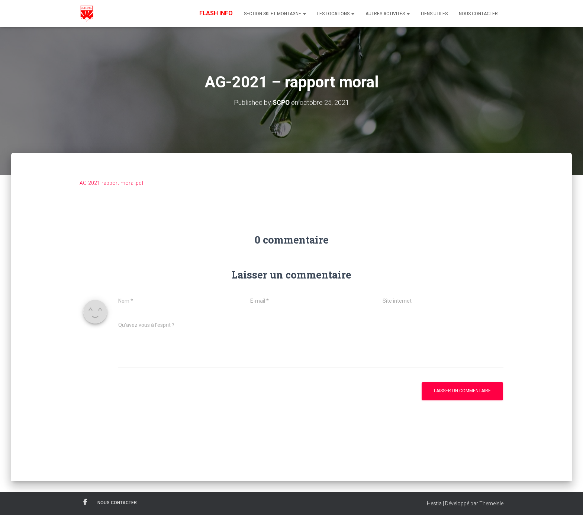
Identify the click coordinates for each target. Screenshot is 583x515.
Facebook (85, 502)
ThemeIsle (491, 503)
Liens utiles (434, 13)
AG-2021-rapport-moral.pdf (112, 183)
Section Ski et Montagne (275, 13)
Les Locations (335, 13)
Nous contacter (478, 13)
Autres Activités (387, 13)
